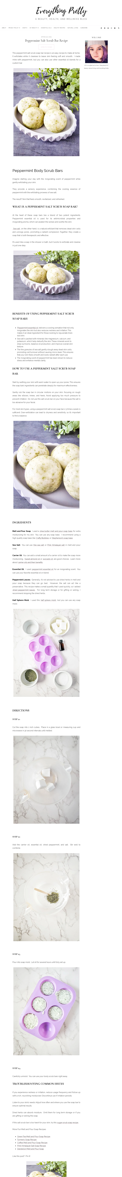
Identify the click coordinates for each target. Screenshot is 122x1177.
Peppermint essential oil (27, 328)
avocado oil (48, 559)
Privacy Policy (14, 27)
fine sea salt (38, 545)
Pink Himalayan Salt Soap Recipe (31, 1146)
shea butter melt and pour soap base (56, 531)
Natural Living (73, 27)
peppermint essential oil (42, 569)
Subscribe (84, 27)
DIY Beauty (33, 27)
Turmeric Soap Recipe (27, 1140)
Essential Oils (46, 27)
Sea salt (16, 229)
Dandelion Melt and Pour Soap (30, 1149)
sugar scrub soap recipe (67, 1122)
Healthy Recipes (59, 27)
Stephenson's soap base (62, 538)
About (4, 27)
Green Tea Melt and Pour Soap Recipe (33, 1136)
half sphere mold (48, 600)
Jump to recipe (46, 47)
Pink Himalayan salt (56, 545)
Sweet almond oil (32, 559)
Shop (24, 27)
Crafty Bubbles (42, 538)
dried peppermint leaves (24, 590)
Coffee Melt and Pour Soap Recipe (32, 1143)
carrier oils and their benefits (30, 562)
